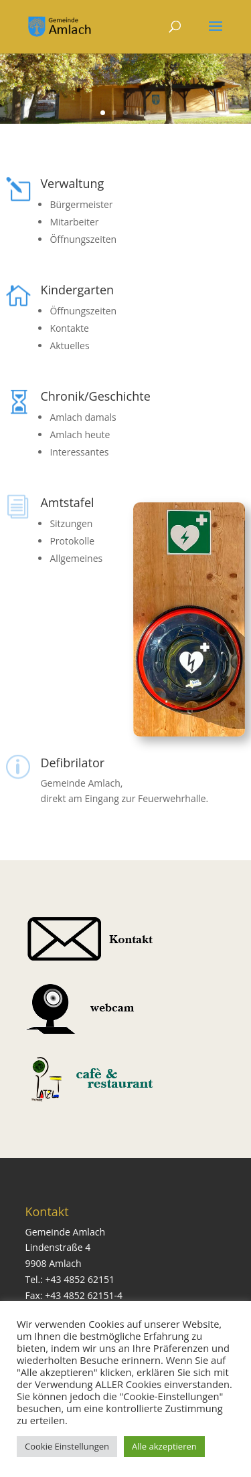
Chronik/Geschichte (95, 396)
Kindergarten (77, 290)
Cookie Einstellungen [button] (67, 1446)
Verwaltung (72, 183)
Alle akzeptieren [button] (164, 1446)
